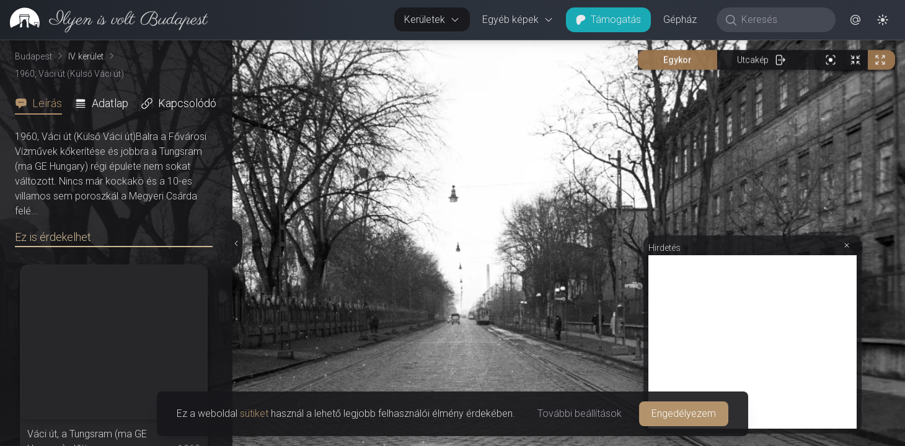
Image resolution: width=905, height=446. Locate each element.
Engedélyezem (683, 413)
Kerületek (432, 19)
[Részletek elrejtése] (236, 243)
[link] (104, 20)
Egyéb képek (518, 19)
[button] (855, 19)
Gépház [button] (680, 19)
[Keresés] (783, 19)
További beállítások (579, 413)
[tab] (42, 103)
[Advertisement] (752, 342)
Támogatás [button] (608, 19)
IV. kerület (86, 56)
